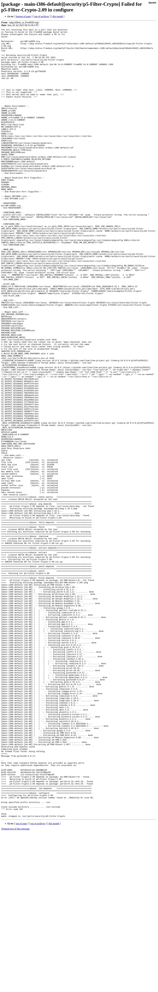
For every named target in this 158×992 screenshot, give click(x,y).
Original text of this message (15, 986)
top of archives (41, 16)
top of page (21, 981)
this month (57, 16)
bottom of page (23, 16)
